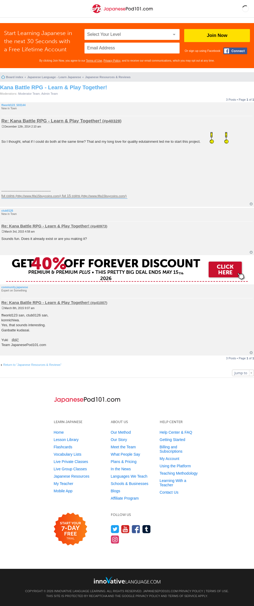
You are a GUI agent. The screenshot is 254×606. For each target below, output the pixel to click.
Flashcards (63, 447)
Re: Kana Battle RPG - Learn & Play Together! (51, 120)
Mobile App (63, 491)
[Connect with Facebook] (235, 51)
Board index (14, 77)
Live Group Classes (70, 469)
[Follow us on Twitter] (115, 529)
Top (251, 203)
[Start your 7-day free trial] (70, 529)
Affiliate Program (125, 498)
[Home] (122, 13)
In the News (121, 469)
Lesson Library (66, 439)
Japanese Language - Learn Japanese (54, 77)
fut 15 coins (71, 196)
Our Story (119, 439)
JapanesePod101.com (160, 591)
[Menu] (8, 8)
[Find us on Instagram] (115, 539)
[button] (245, 8)
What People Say (125, 454)
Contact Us (169, 492)
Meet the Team (123, 447)
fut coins (7, 196)
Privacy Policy (112, 60)
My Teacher (63, 483)
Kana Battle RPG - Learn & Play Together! (53, 87)
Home (59, 432)
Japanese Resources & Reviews (108, 77)
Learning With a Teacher (173, 482)
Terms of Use (94, 60)
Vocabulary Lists (67, 454)
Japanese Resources (72, 476)
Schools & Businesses (130, 483)
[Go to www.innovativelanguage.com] (127, 580)
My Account (169, 458)
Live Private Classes (71, 461)
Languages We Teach (129, 476)
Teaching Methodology (179, 473)
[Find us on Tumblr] (146, 529)
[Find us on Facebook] (136, 529)
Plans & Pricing (124, 461)
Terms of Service (182, 596)
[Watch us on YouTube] (125, 529)
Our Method (121, 432)
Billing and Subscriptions (171, 449)
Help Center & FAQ (176, 432)
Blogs (115, 491)
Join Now (217, 35)
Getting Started (172, 439)
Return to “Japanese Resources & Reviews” (32, 364)
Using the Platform (175, 466)
